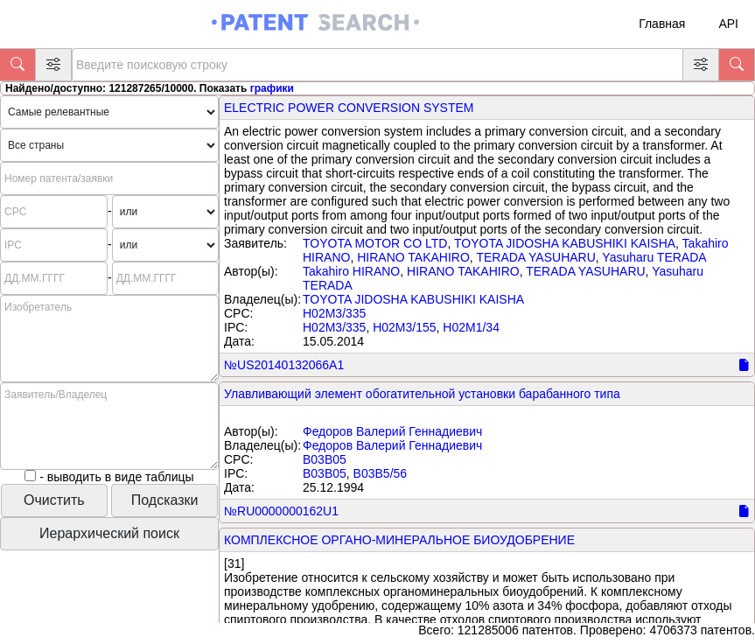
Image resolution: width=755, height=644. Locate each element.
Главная (662, 24)
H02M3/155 (404, 327)
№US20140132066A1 (284, 365)
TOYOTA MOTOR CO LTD (375, 243)
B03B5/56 (380, 473)
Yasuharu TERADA (654, 257)
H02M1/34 (471, 327)
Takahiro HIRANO (351, 271)
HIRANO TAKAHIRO (413, 257)
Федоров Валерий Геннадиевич (392, 431)
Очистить (54, 500)
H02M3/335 (334, 313)
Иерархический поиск (109, 533)
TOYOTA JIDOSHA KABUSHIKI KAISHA (564, 243)
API (728, 24)
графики (272, 88)
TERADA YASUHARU (535, 257)
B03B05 (324, 459)
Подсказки (165, 500)
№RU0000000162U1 (281, 511)
